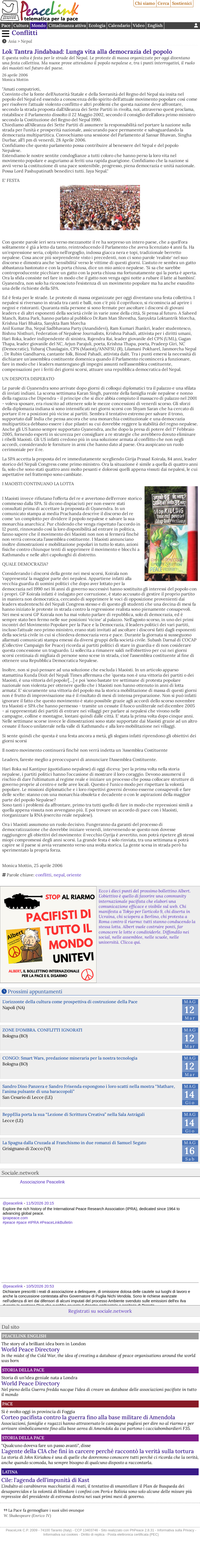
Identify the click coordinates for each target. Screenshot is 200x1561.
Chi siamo (145, 3)
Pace (6, 25)
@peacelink (13, 1203)
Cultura (21, 25)
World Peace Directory (30, 1349)
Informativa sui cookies (60, 1534)
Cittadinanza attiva (67, 25)
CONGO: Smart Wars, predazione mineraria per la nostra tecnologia (69, 1058)
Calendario (119, 25)
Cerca (163, 3)
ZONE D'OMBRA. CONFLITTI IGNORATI (42, 1030)
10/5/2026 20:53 (40, 1286)
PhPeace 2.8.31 (142, 1530)
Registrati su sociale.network (100, 1311)
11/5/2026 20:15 (40, 1203)
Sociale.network (20, 1173)
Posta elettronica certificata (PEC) (133, 1534)
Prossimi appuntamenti (35, 991)
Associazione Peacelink (42, 1182)
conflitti (43, 874)
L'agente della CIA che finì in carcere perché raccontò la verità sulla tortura (97, 1451)
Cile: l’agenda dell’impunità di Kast (45, 1480)
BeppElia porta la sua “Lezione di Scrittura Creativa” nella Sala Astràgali (73, 1114)
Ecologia (97, 25)
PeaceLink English (24, 1336)
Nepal (26, 41)
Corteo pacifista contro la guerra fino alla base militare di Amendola (88, 1417)
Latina (9, 1471)
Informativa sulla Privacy (175, 1530)
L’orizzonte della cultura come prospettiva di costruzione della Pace (70, 1001)
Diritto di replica (93, 1534)
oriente (74, 874)
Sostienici (182, 3)
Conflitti (24, 33)
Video (139, 25)
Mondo (38, 25)
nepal (59, 874)
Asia (12, 41)
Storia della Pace (23, 1369)
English (155, 25)
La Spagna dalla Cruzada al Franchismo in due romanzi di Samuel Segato (74, 1142)
